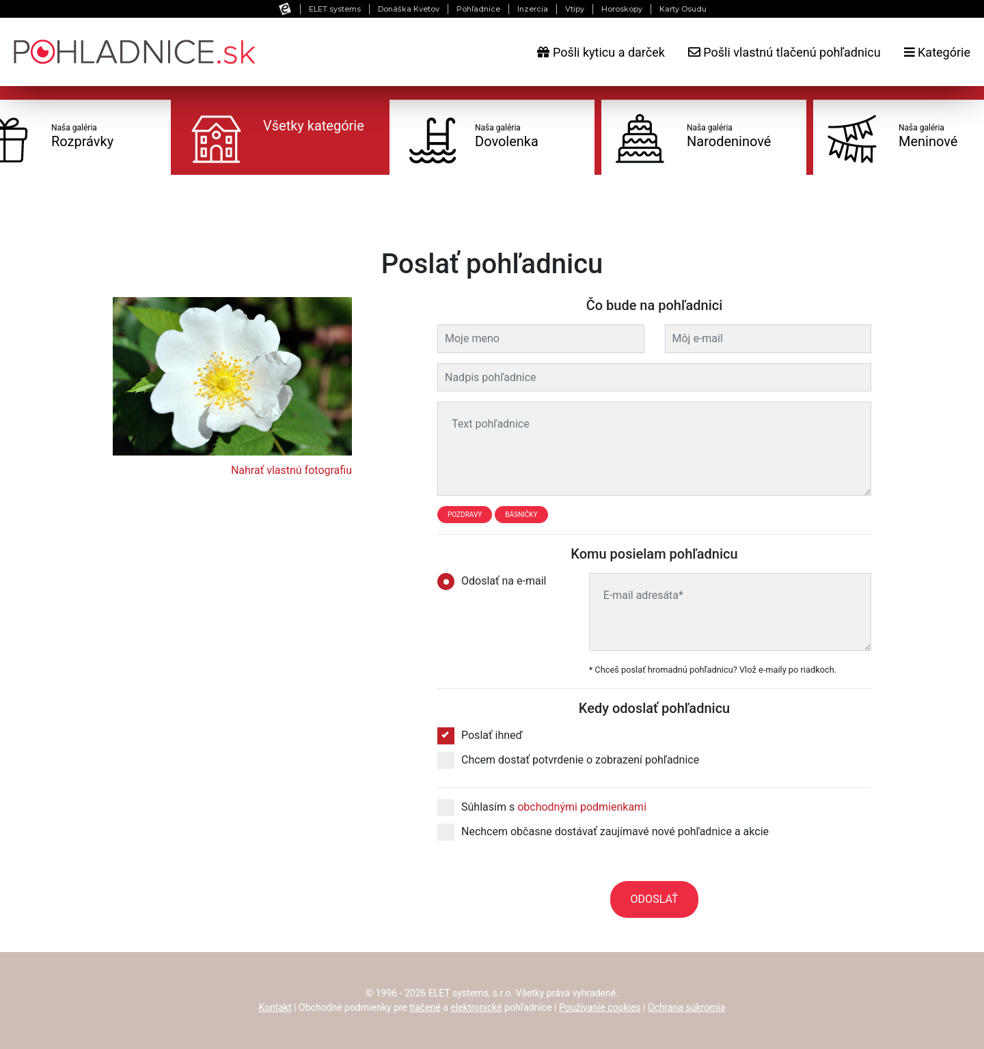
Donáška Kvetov (408, 9)
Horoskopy (621, 9)
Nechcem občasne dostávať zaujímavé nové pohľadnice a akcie (603, 832)
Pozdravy (465, 514)
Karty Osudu (683, 9)
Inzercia (532, 9)
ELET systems (335, 9)
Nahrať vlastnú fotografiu (291, 470)
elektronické (476, 1007)
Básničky (521, 514)
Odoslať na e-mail (496, 581)
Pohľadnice (478, 9)
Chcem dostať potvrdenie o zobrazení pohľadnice (568, 760)
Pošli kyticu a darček (600, 52)
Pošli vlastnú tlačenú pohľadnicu (784, 52)
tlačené (425, 1007)
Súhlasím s (541, 807)
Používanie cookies (600, 1007)
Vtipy (574, 9)
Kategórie (937, 52)
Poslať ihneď (480, 735)
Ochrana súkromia (687, 1007)
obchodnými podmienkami (581, 806)
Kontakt (275, 1007)
